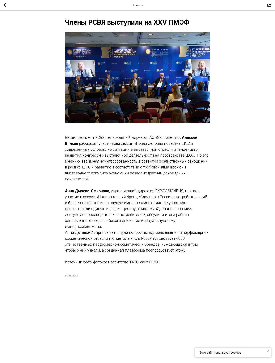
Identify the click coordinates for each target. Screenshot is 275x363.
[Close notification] (268, 351)
